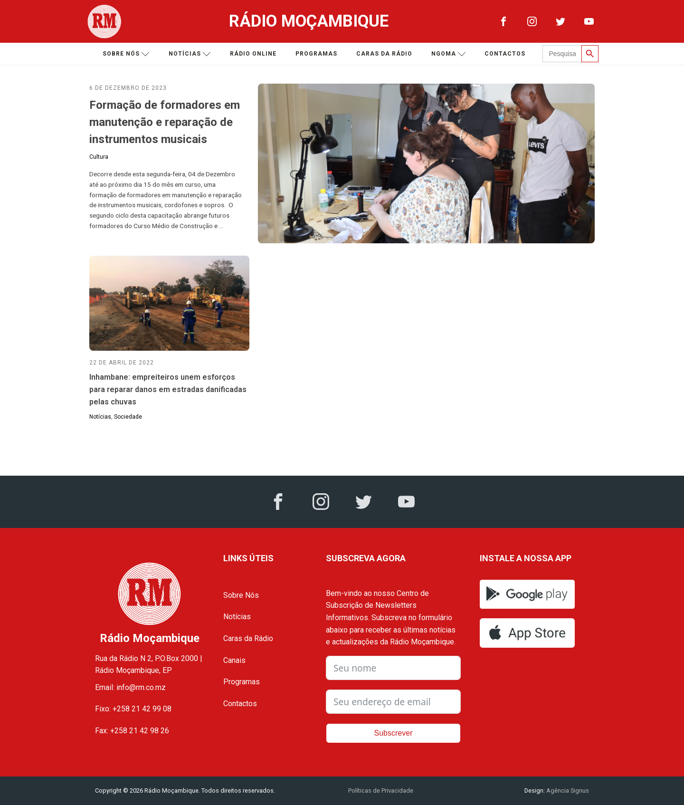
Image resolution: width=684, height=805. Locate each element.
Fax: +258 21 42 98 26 (132, 730)
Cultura (98, 156)
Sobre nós (126, 54)
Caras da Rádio (384, 53)
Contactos (504, 53)
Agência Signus (567, 790)
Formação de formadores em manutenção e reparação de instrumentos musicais (164, 122)
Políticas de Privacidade (380, 790)
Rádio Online (253, 53)
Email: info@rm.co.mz (130, 687)
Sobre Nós (241, 595)
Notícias (190, 54)
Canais (234, 660)
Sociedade (128, 416)
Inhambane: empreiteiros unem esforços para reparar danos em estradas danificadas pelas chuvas (168, 389)
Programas (316, 53)
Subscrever (393, 733)
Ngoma (448, 54)
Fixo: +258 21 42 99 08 (133, 708)
